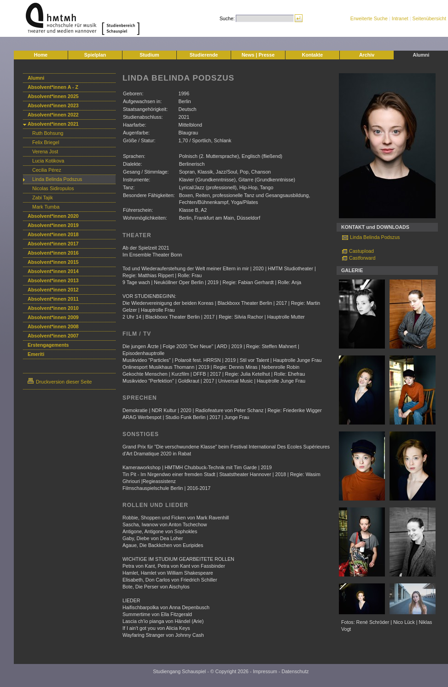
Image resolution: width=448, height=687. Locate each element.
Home (41, 55)
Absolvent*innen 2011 (53, 299)
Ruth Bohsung (48, 133)
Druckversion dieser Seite (60, 381)
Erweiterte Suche (369, 18)
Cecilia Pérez (46, 170)
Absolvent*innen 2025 (53, 96)
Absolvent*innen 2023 (53, 105)
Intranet (400, 18)
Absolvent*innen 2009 (53, 317)
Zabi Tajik (42, 197)
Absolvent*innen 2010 (53, 308)
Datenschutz (294, 671)
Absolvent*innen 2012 (53, 289)
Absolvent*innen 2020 (53, 216)
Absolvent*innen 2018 (53, 234)
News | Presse (258, 55)
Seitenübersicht (429, 18)
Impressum (265, 671)
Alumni (421, 55)
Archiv (366, 55)
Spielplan (95, 55)
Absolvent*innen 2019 (53, 225)
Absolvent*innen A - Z (53, 87)
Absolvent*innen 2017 (53, 243)
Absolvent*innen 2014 (53, 271)
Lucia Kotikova (48, 160)
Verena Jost (45, 151)
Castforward (362, 258)
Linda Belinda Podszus (57, 179)
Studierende (204, 55)
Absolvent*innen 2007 (53, 335)
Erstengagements (48, 345)
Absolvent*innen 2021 (53, 124)
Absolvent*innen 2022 (53, 114)
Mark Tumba (45, 207)
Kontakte (312, 55)
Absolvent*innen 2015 (53, 262)
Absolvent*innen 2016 (53, 253)
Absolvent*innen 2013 (53, 280)
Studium (149, 55)
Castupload (361, 251)
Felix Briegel (45, 142)
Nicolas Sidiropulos (53, 188)
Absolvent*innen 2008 (53, 326)
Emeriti (36, 354)
